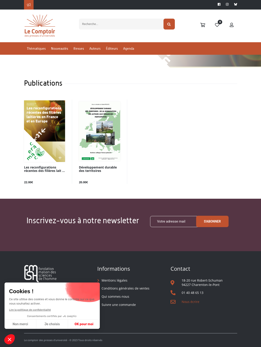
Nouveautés (59, 48)
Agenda (128, 48)
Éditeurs (112, 48)
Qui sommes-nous (115, 296)
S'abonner (212, 221)
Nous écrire (190, 302)
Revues (78, 48)
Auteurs (94, 48)
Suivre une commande (119, 304)
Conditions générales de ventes (125, 288)
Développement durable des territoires (98, 169)
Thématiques (36, 48)
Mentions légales (114, 280)
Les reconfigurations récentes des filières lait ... (44, 169)
